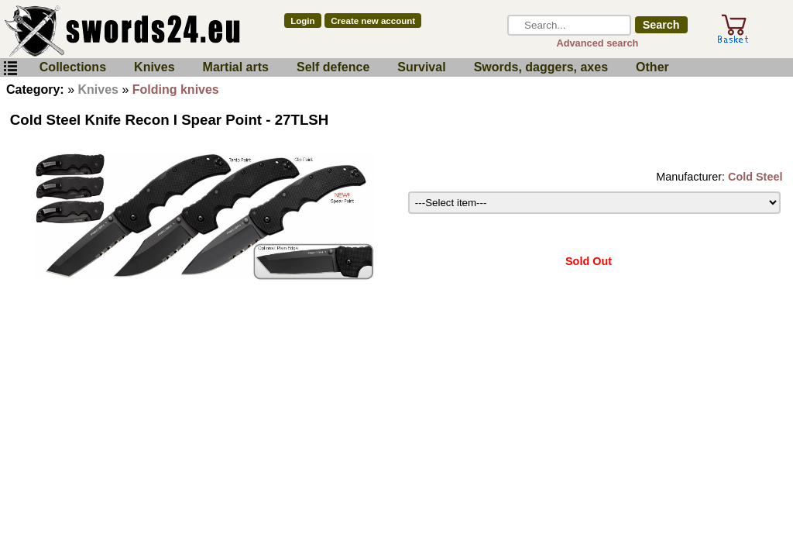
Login (302, 21)
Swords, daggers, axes (541, 67)
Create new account (373, 21)
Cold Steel (755, 176)
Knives (154, 67)
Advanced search (597, 43)
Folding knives (175, 89)
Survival (421, 67)
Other (652, 67)
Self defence (333, 67)
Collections (72, 67)
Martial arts (236, 67)
